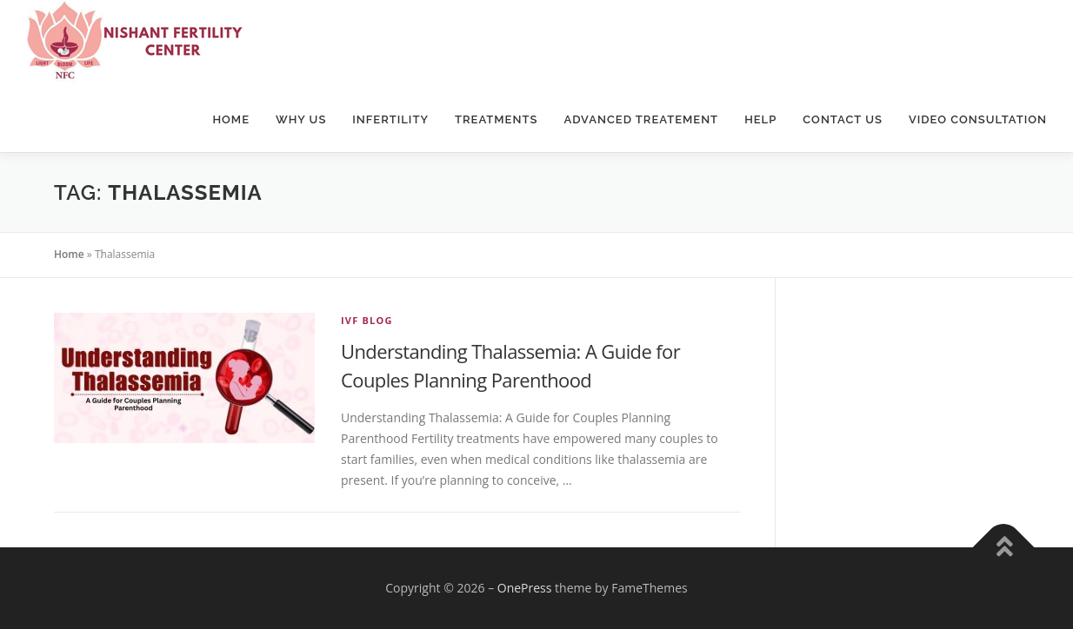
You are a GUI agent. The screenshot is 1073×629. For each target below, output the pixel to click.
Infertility (390, 119)
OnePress (524, 587)
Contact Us (843, 119)
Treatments (496, 119)
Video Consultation (978, 119)
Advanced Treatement (640, 119)
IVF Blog (367, 320)
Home (231, 119)
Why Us (301, 119)
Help (760, 119)
